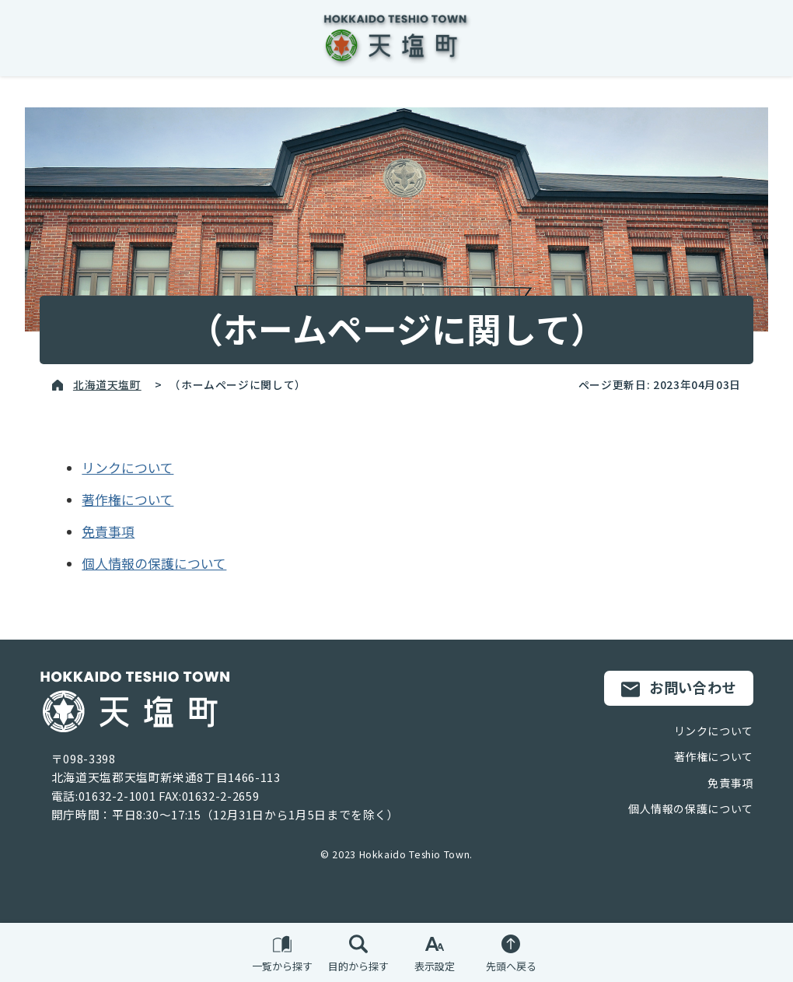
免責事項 (108, 531)
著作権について (127, 499)
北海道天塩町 (107, 384)
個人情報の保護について (154, 563)
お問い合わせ (678, 688)
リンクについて (127, 467)
